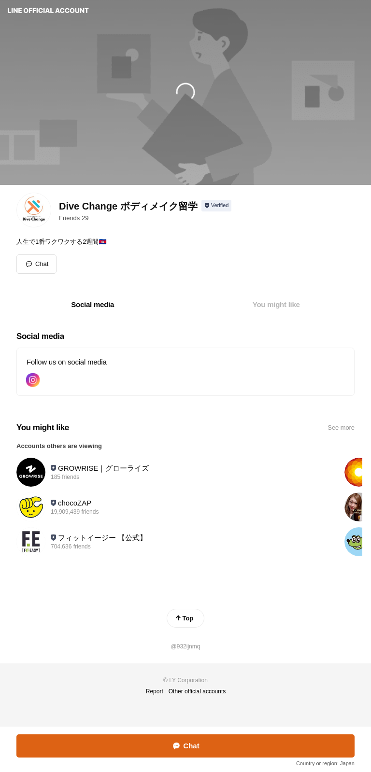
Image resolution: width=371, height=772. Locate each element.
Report (154, 691)
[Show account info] (216, 205)
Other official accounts (197, 691)
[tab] (92, 304)
